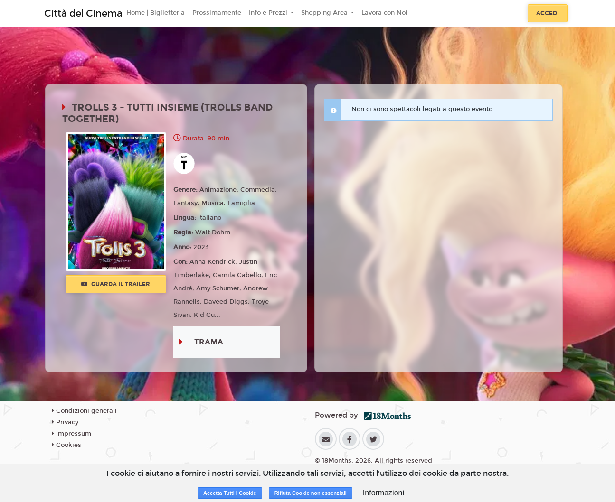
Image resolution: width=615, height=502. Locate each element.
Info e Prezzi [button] (269, 13)
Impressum (71, 433)
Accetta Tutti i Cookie (229, 493)
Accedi (547, 13)
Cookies (66, 445)
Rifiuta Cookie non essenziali (310, 493)
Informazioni (383, 493)
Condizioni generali (84, 411)
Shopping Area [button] (325, 13)
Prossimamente (216, 13)
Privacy (65, 422)
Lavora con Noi (384, 13)
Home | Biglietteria (155, 13)
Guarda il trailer (115, 284)
